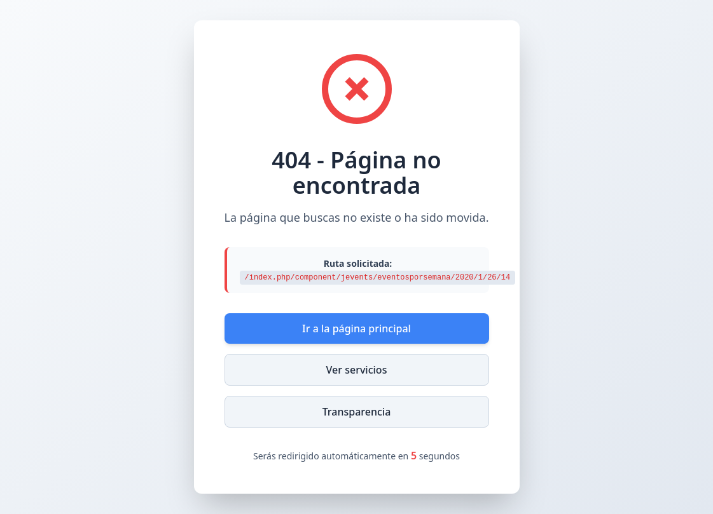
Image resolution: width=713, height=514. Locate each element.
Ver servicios (356, 370)
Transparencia (356, 412)
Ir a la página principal (356, 328)
